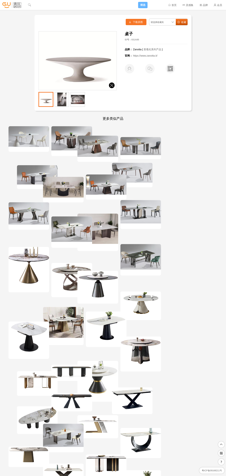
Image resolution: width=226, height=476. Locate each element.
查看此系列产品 (152, 49)
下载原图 (136, 22)
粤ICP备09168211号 (212, 470)
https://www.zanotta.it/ (145, 55)
